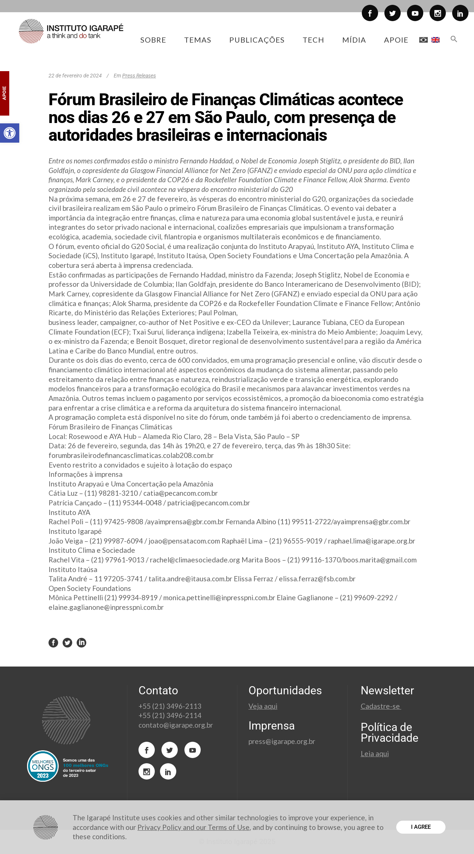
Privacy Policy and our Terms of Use (193, 827)
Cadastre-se (381, 706)
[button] (9, 133)
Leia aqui (375, 753)
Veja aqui (262, 706)
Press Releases (139, 76)
